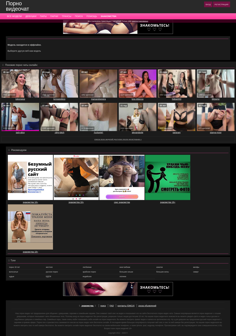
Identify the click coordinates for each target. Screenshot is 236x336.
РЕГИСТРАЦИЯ (221, 4)
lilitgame (215, 99)
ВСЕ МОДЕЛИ (14, 16)
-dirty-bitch (59, 132)
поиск (103, 306)
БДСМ (48, 276)
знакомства (87, 306)
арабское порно (89, 272)
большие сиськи (126, 272)
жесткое (49, 267)
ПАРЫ (43, 16)
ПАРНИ (54, 16)
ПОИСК (79, 16)
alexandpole (137, 132)
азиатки (159, 267)
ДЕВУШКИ (30, 16)
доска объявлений (147, 306)
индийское (87, 276)
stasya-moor (216, 132)
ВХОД (208, 4)
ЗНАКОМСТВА (108, 16)
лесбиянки (87, 267)
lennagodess (59, 99)
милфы (196, 267)
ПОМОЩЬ (91, 16)
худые (11, 276)
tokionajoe (20, 99)
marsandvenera (98, 99)
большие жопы (162, 272)
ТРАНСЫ (66, 16)
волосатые (13, 272)
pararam (176, 132)
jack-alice (20, 132)
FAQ (112, 306)
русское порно (52, 272)
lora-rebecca (137, 99)
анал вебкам (125, 267)
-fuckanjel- (98, 132)
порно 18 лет (14, 267)
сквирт (196, 272)
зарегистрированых (140, 21)
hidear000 (176, 99)
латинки (123, 276)
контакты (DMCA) (126, 306)
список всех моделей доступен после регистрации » (118, 139)
